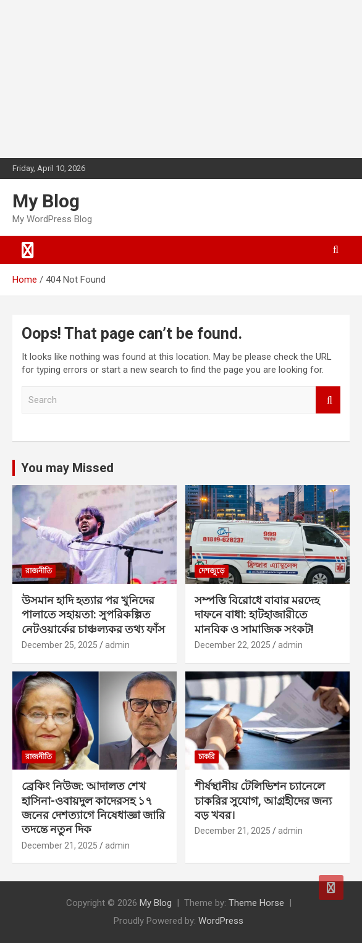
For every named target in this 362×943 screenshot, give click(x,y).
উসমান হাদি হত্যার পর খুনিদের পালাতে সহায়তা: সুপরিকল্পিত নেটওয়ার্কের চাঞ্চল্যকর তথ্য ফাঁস (93, 615)
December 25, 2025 (60, 645)
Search (328, 400)
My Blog (46, 201)
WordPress (220, 920)
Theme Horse (256, 902)
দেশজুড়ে (211, 571)
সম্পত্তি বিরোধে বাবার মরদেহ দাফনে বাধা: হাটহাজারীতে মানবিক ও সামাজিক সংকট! (257, 615)
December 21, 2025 (60, 845)
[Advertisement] (92, 77)
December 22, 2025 (233, 645)
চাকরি (206, 756)
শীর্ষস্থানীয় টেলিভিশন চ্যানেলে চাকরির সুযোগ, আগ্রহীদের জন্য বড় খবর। (263, 800)
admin (117, 645)
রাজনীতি (38, 571)
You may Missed (67, 467)
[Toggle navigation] (27, 250)
